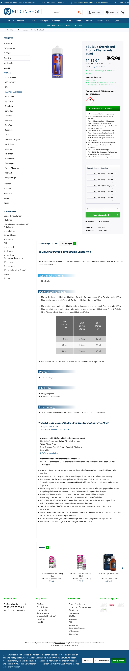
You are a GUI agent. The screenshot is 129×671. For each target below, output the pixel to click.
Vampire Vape (10, 177)
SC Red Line (9, 158)
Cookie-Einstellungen (13, 215)
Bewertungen (69, 243)
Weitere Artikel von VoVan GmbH (53, 429)
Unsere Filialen (123, 2)
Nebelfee (8, 148)
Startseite (8, 43)
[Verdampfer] (56, 20)
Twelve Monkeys (11, 167)
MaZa (6, 134)
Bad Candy (9, 96)
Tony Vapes (9, 163)
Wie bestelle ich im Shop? (14, 270)
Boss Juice (8, 106)
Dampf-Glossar (10, 234)
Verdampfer (9, 62)
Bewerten (103, 221)
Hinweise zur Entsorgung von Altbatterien (16, 225)
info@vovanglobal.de (49, 453)
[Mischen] (88, 20)
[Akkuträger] (43, 20)
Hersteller (8, 193)
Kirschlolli (8, 129)
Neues (6, 198)
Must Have (9, 144)
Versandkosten (60, 643)
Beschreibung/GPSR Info (48, 243)
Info (107, 2)
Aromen (7, 72)
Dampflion (8, 110)
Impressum (8, 238)
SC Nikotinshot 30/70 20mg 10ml (80, 574)
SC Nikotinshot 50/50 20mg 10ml (52, 574)
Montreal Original (12, 139)
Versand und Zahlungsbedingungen (13, 256)
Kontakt (7, 278)
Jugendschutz (9, 230)
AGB (6, 242)
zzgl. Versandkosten (99, 67)
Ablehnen (87, 660)
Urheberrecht (9, 246)
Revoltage (8, 153)
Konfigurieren (118, 660)
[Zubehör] (99, 20)
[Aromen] (78, 20)
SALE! (6, 203)
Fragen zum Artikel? (48, 426)
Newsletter (8, 274)
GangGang (8, 125)
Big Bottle (8, 101)
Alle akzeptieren (102, 660)
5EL (6, 86)
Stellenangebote (11, 250)
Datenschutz (9, 265)
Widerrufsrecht (10, 261)
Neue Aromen (10, 77)
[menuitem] (122, 12)
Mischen (7, 183)
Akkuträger (8, 58)
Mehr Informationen (11, 666)
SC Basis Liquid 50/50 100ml (109, 573)
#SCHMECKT (9, 82)
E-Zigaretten (9, 48)
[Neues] (108, 20)
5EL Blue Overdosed (13, 91)
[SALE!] (117, 20)
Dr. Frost (8, 115)
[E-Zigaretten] (19, 20)
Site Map (72, 616)
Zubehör (7, 188)
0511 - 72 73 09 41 (14, 607)
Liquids (7, 67)
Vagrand (8, 172)
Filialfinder (8, 219)
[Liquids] (68, 20)
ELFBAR (7, 53)
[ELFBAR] (31, 20)
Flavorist (8, 120)
